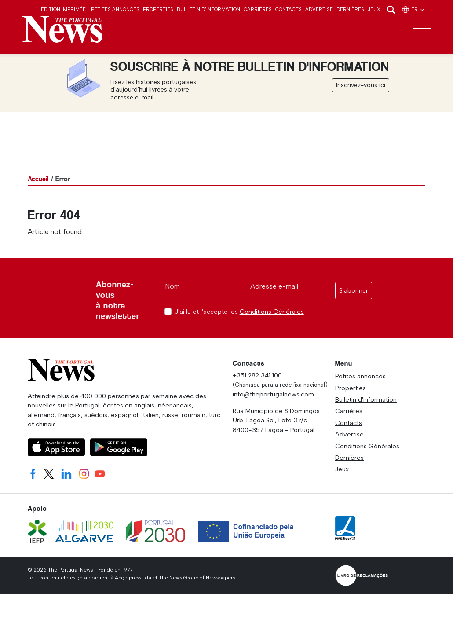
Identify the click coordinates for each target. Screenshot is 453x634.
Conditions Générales (272, 311)
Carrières (258, 9)
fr (413, 9)
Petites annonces (115, 9)
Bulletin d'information (208, 9)
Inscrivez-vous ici (360, 85)
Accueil (38, 179)
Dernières (350, 9)
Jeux (374, 9)
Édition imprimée (63, 9)
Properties (158, 9)
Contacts (288, 9)
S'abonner (353, 290)
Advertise (319, 9)
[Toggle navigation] (422, 34)
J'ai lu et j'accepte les (239, 311)
